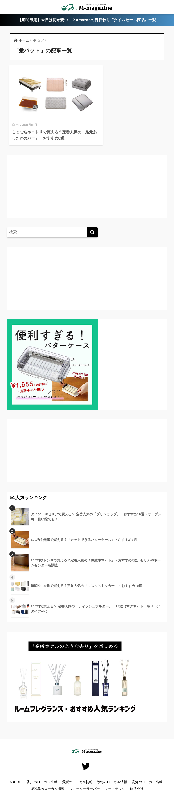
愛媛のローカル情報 (77, 776)
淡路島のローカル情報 (48, 783)
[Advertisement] (48, 184)
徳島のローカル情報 (112, 776)
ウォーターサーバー (84, 783)
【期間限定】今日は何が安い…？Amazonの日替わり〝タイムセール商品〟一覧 (87, 20)
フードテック (115, 783)
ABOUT (15, 776)
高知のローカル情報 (147, 776)
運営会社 (136, 783)
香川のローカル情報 (42, 776)
